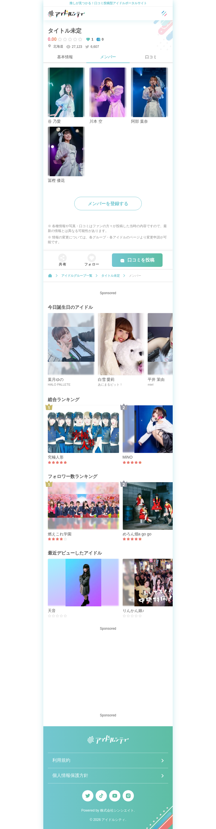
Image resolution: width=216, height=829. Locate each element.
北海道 (55, 46)
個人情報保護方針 (70, 775)
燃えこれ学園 (59, 534)
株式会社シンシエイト (117, 810)
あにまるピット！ (110, 384)
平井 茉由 (156, 379)
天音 (52, 610)
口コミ (151, 57)
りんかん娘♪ (133, 610)
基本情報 (65, 57)
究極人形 (56, 457)
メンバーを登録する (108, 203)
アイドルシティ (113, 820)
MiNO (128, 457)
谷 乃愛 (54, 121)
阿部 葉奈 (139, 121)
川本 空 (95, 121)
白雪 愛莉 (106, 379)
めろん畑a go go (137, 534)
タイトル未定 (65, 31)
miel (150, 384)
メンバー (108, 57)
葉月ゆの (56, 379)
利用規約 (61, 760)
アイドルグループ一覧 (76, 275)
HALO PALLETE (59, 384)
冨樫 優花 (56, 180)
